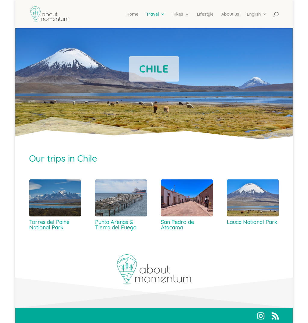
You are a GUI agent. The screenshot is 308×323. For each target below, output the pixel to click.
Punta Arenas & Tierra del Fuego (116, 225)
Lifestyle (205, 14)
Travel (152, 14)
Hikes (178, 14)
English (254, 14)
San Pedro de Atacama (177, 225)
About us (230, 14)
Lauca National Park (252, 222)
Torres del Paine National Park (49, 225)
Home (132, 14)
